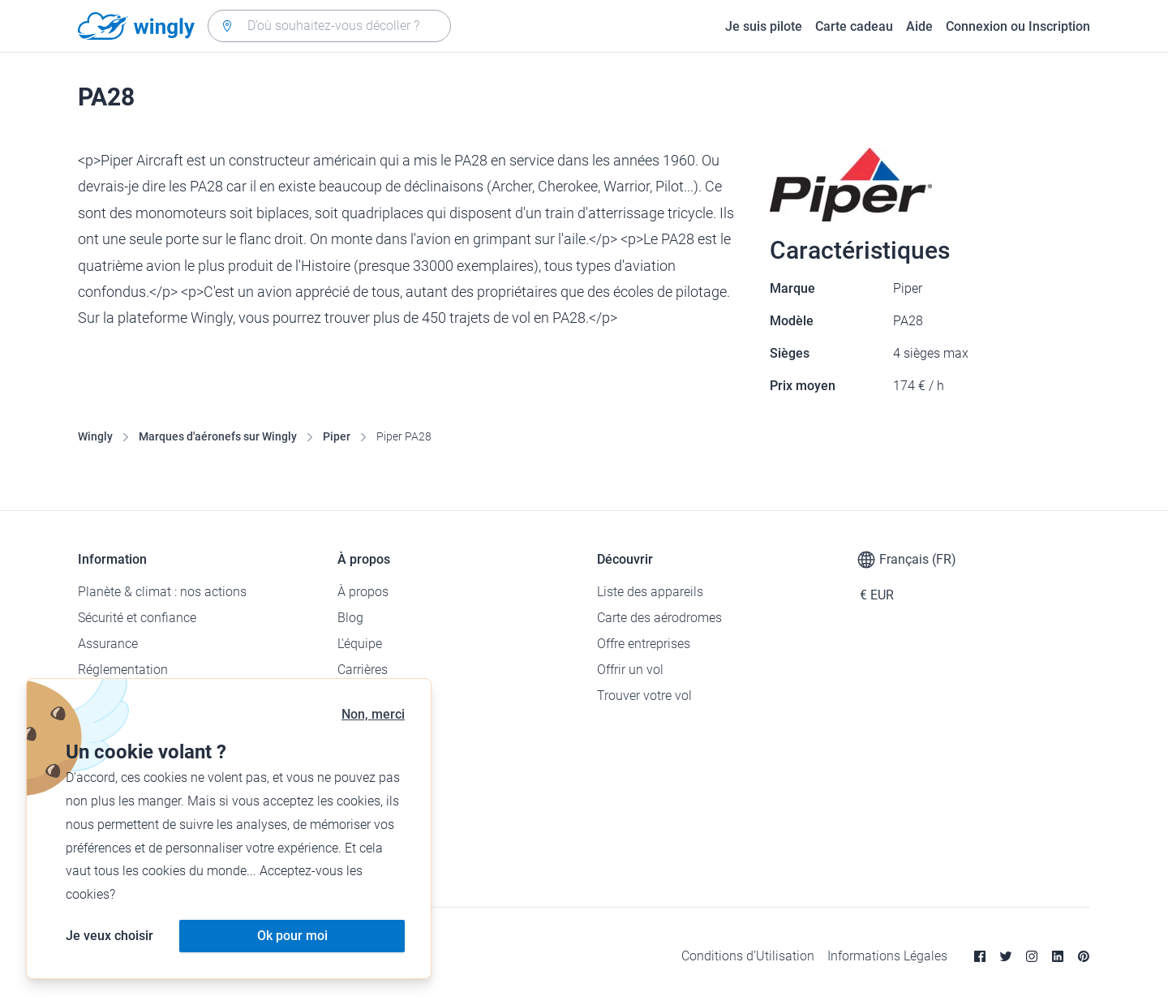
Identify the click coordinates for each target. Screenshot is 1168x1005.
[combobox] (329, 26)
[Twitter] (1005, 956)
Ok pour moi (292, 935)
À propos (363, 591)
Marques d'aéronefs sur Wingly (218, 436)
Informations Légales (887, 956)
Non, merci (373, 714)
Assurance (108, 643)
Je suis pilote (763, 26)
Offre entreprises (643, 643)
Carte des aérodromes (659, 617)
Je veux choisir (109, 935)
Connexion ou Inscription (1018, 26)
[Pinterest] (1083, 956)
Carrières (362, 669)
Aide (919, 26)
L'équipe (359, 643)
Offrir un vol (630, 669)
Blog (350, 617)
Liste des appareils (650, 591)
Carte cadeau (854, 26)
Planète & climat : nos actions (162, 591)
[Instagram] (1031, 956)
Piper (336, 436)
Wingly (95, 436)
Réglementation (123, 669)
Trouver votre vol (644, 695)
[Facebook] (979, 956)
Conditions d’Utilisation (747, 956)
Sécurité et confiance (137, 617)
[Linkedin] (1057, 956)
